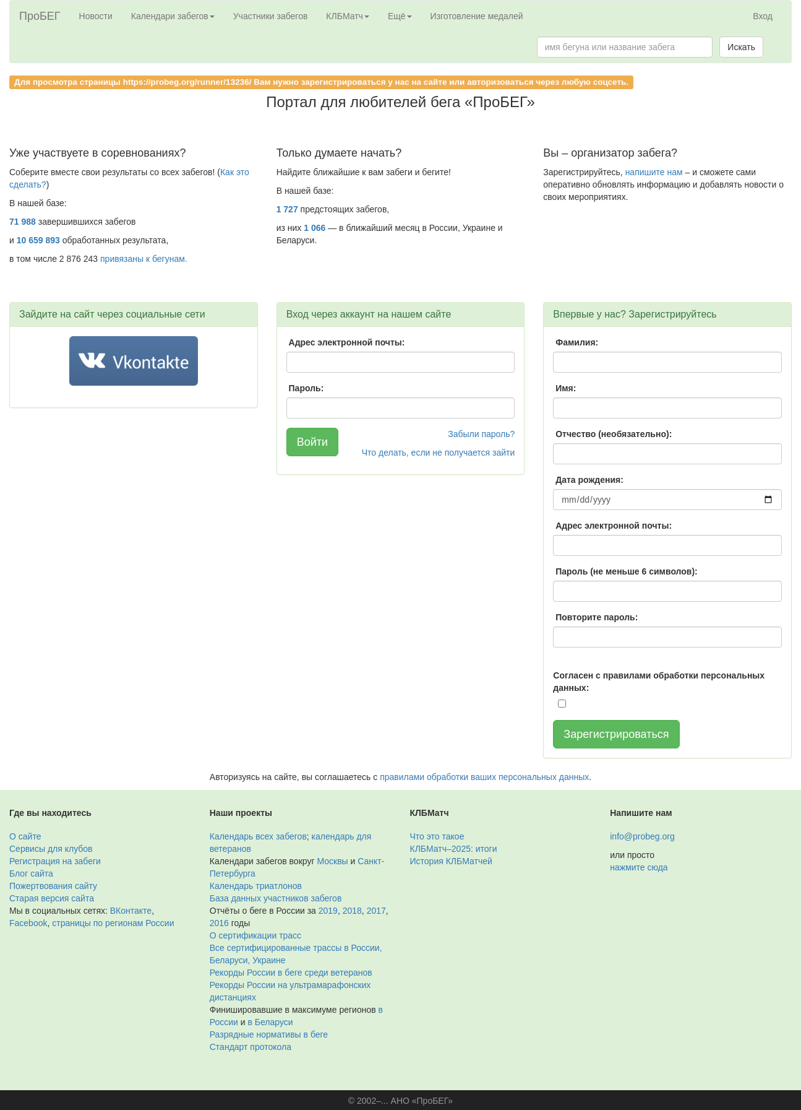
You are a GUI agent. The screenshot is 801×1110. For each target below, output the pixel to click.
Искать (741, 47)
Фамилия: (576, 342)
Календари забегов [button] (173, 16)
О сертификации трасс (255, 935)
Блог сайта (31, 873)
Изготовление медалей (476, 16)
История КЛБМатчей (451, 861)
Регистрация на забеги (55, 861)
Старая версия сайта (51, 898)
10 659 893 (38, 240)
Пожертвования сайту (53, 886)
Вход (763, 16)
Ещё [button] (400, 16)
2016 (219, 923)
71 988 (22, 222)
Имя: (565, 388)
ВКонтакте (131, 911)
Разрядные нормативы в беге (269, 1034)
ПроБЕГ (40, 16)
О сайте (25, 836)
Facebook (28, 923)
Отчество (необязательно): (613, 434)
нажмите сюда (638, 867)
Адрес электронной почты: (347, 342)
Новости (96, 16)
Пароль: (306, 388)
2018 (352, 911)
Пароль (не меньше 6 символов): (626, 571)
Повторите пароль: (596, 617)
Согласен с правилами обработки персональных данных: (659, 681)
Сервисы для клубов (51, 849)
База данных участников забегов (276, 898)
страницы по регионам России (113, 923)
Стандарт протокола (250, 1047)
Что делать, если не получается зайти (438, 452)
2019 (328, 911)
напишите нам (654, 172)
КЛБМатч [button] (347, 16)
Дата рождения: (589, 480)
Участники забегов (270, 16)
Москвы (332, 861)
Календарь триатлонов (256, 886)
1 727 (287, 209)
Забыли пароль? (481, 434)
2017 (376, 911)
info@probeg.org (642, 836)
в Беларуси (270, 1022)
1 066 (314, 228)
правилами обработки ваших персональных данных (484, 777)
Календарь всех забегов (258, 836)
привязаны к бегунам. (143, 259)
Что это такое (437, 836)
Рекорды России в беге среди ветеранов (291, 973)
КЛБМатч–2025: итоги (453, 849)
